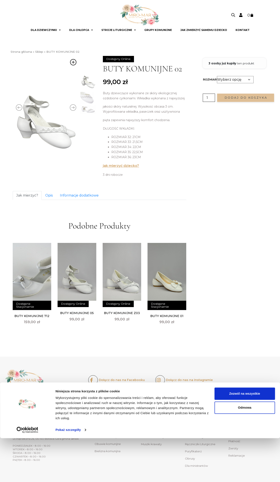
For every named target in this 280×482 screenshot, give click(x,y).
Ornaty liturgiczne (197, 408)
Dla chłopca (81, 30)
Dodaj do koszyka (246, 98)
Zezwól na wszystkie (244, 437)
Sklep (39, 51)
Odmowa (244, 451)
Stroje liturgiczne (118, 30)
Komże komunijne (153, 415)
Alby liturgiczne (195, 422)
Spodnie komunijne (154, 422)
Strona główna (21, 51)
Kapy (188, 415)
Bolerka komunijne (108, 415)
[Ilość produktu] (209, 98)
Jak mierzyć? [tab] (27, 195)
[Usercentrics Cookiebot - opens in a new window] (27, 474)
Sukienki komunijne (108, 408)
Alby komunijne (151, 408)
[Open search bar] (233, 15)
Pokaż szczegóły (68, 473)
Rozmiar (210, 79)
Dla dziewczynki (46, 30)
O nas (232, 408)
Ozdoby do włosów (108, 422)
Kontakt (243, 30)
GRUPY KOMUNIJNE (158, 30)
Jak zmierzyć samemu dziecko (203, 30)
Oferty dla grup (238, 415)
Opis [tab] (49, 195)
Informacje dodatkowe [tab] (79, 195)
